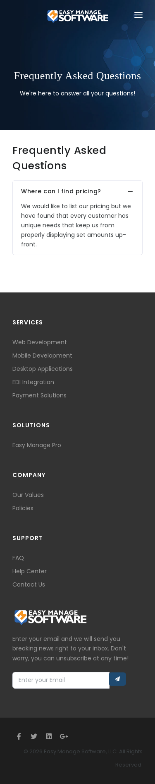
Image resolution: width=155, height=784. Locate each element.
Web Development (39, 342)
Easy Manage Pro (36, 445)
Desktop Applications (42, 369)
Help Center (29, 571)
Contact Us (28, 584)
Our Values (28, 495)
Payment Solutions (39, 395)
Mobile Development (42, 355)
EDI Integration (33, 382)
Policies (22, 508)
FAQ (18, 558)
